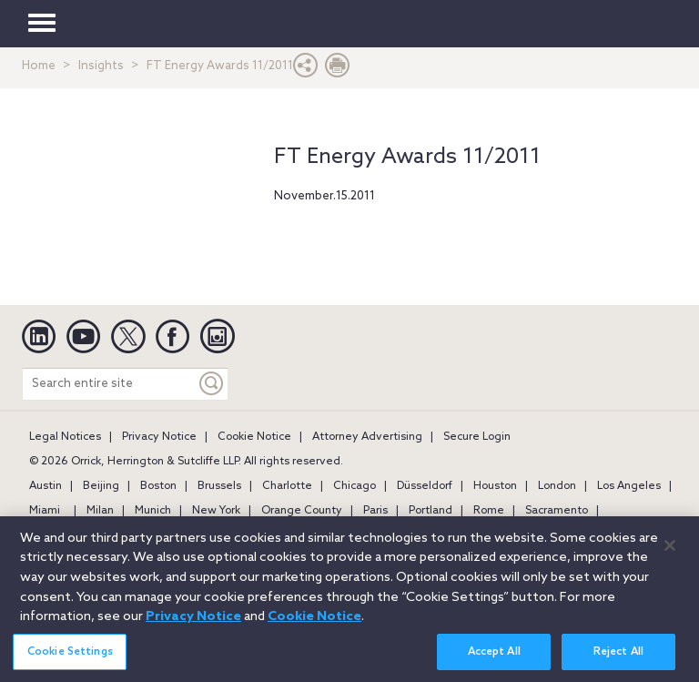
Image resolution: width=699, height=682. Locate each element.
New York (216, 510)
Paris (375, 510)
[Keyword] (212, 384)
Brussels (219, 486)
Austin (45, 486)
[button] (306, 70)
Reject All (618, 660)
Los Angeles (629, 486)
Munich (153, 510)
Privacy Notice (159, 437)
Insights (101, 66)
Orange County (301, 510)
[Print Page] (337, 70)
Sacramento (556, 510)
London (557, 486)
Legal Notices (65, 437)
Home (39, 66)
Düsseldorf (424, 486)
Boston (158, 486)
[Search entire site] (109, 384)
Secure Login (477, 437)
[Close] (670, 554)
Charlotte (287, 486)
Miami (44, 510)
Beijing (101, 486)
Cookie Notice (254, 437)
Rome (488, 510)
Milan (100, 510)
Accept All (494, 660)
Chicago (354, 486)
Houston (495, 486)
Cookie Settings (70, 660)
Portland (430, 510)
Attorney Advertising (367, 437)
